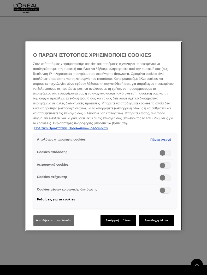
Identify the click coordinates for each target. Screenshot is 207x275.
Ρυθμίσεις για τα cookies (56, 199)
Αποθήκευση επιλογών (54, 220)
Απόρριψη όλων (118, 220)
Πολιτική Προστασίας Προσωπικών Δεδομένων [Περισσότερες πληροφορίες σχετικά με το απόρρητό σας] (71, 128)
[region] (103, 136)
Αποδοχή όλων (156, 220)
